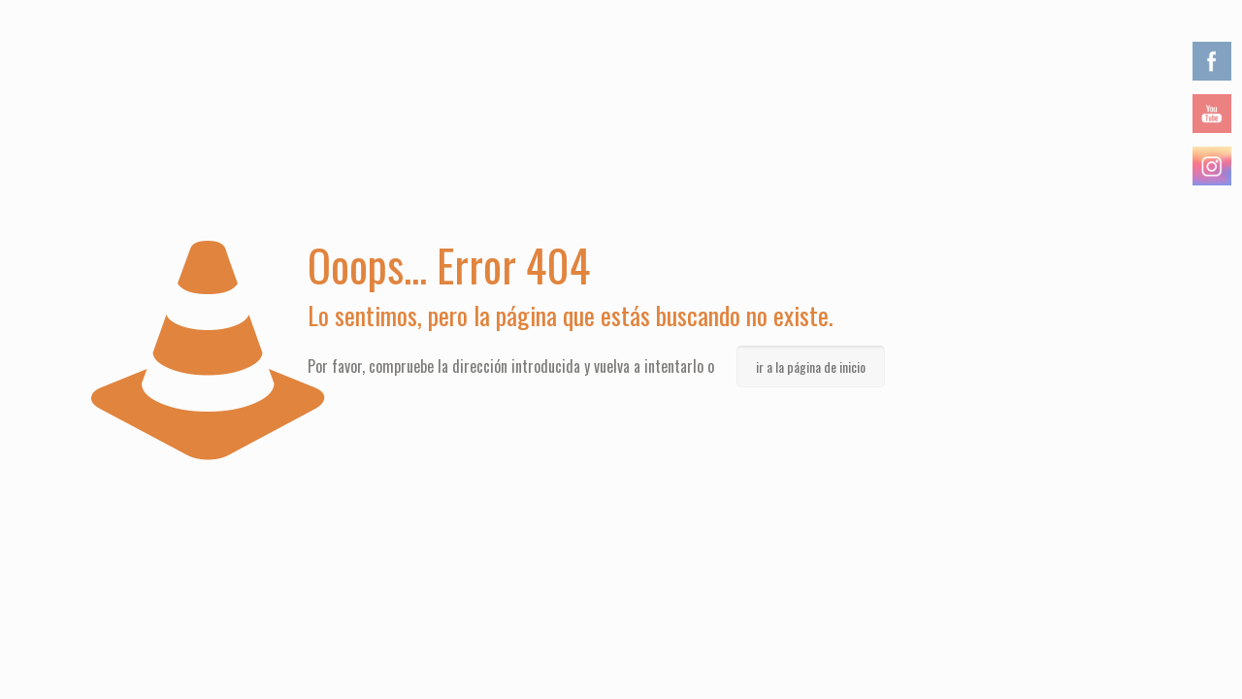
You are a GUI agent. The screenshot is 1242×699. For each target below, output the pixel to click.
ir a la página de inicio (811, 366)
